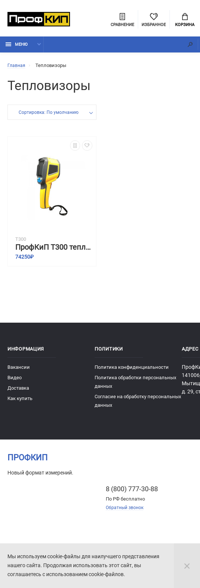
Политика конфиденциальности (132, 370)
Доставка (18, 391)
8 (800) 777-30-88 (132, 492)
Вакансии (18, 370)
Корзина (184, 21)
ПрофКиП (27, 460)
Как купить (19, 401)
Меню (17, 47)
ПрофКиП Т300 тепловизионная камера (53, 250)
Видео (14, 380)
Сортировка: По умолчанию (49, 116)
